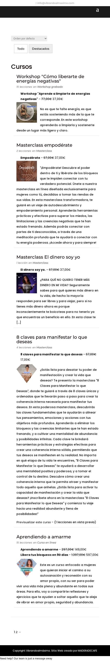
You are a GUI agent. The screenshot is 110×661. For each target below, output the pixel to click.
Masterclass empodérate (44, 145)
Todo (20, 49)
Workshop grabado (50, 86)
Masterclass (44, 150)
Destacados (40, 49)
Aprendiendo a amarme (43, 537)
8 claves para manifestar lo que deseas (51, 339)
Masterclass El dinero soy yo (48, 257)
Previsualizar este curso (34, 522)
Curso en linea (46, 542)
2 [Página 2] (16, 632)
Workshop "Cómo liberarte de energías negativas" (50, 79)
